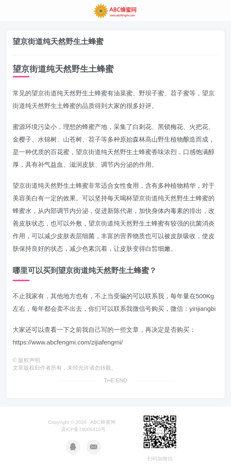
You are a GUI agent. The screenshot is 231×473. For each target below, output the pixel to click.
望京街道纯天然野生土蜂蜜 (58, 41)
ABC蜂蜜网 (103, 422)
